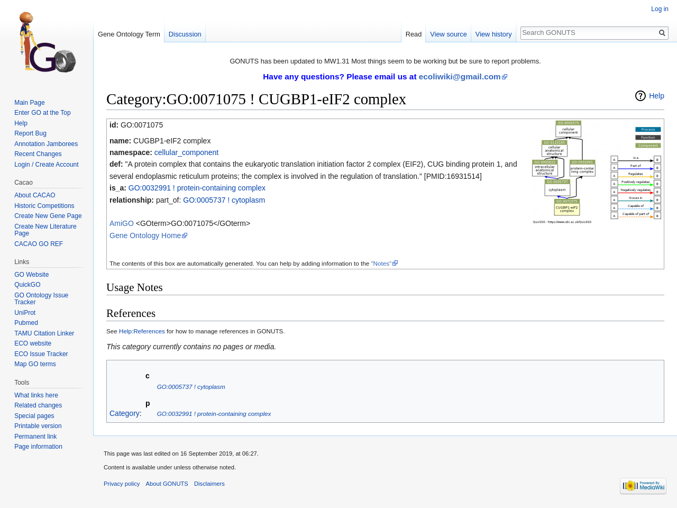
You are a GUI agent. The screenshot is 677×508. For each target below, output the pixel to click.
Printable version (37, 426)
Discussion (185, 34)
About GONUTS (167, 483)
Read (414, 34)
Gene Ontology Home (145, 235)
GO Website (31, 274)
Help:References (142, 331)
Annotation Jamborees (46, 144)
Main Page (29, 102)
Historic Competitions (44, 206)
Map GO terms (35, 364)
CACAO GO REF (38, 244)
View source (448, 34)
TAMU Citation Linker (44, 333)
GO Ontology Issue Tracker (41, 299)
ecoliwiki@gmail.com (460, 76)
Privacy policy (122, 483)
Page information (38, 446)
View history (493, 34)
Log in (660, 9)
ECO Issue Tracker (41, 354)
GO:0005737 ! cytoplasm (224, 200)
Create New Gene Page (47, 216)
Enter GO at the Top (42, 112)
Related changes (38, 405)
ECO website (32, 343)
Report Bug (30, 133)
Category (124, 413)
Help (656, 96)
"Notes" (381, 263)
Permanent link (35, 436)
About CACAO (34, 195)
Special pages (34, 416)
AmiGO (121, 223)
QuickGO (27, 284)
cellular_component (186, 152)
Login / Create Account (46, 164)
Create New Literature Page (45, 230)
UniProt (24, 312)
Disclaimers (209, 483)
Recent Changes (37, 154)
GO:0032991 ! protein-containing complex (197, 188)
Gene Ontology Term (129, 34)
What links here (36, 395)
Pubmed (26, 322)
